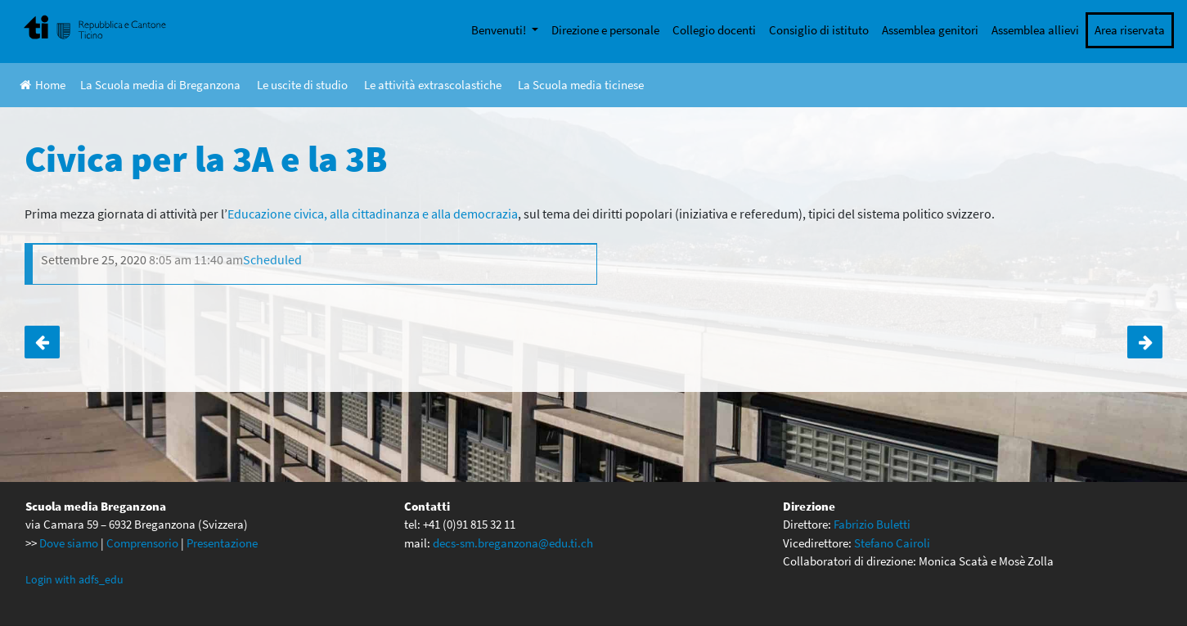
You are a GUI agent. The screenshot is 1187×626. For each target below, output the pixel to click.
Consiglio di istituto (819, 30)
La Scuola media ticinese (581, 84)
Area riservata (1130, 30)
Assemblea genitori (930, 30)
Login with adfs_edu (74, 579)
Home (42, 84)
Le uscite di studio (302, 84)
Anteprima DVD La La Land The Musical (42, 342)
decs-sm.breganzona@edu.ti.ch (513, 543)
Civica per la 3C (1144, 342)
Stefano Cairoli (892, 543)
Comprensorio (142, 543)
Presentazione (222, 543)
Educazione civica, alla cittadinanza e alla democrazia (372, 213)
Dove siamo (68, 543)
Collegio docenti (714, 30)
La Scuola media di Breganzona (160, 84)
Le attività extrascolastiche (432, 84)
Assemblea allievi (1035, 30)
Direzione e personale (605, 30)
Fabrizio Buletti (872, 524)
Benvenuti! (499, 30)
